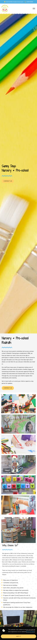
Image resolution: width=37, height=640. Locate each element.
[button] (34, 9)
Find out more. (30, 631)
